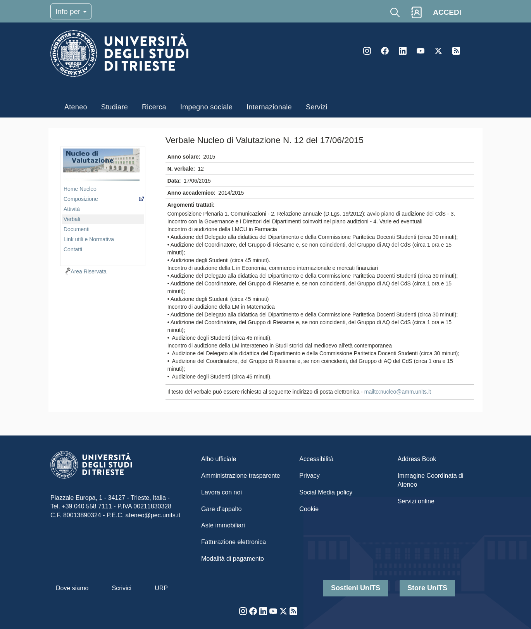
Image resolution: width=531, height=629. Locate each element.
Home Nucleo (80, 189)
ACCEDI (447, 12)
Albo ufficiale (218, 459)
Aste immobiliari (223, 525)
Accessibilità (316, 459)
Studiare (114, 107)
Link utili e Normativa (89, 239)
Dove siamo (72, 588)
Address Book (417, 459)
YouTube (420, 51)
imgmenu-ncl (101, 165)
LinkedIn (403, 51)
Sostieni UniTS (355, 588)
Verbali (72, 219)
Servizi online (416, 501)
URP (161, 588)
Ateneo (75, 107)
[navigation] (102, 205)
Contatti (73, 249)
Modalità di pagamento (232, 558)
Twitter (438, 51)
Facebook (385, 51)
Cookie (309, 509)
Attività (72, 209)
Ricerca (154, 107)
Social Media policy (325, 492)
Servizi (317, 107)
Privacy (309, 475)
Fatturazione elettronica (233, 542)
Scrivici (121, 588)
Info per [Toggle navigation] (70, 11)
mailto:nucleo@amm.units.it (397, 392)
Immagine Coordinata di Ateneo (431, 480)
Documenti (77, 229)
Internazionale (269, 107)
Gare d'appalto (221, 509)
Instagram (367, 51)
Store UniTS (427, 588)
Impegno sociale (206, 107)
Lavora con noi (221, 492)
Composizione (81, 199)
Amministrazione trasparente (240, 475)
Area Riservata (89, 271)
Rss (456, 51)
